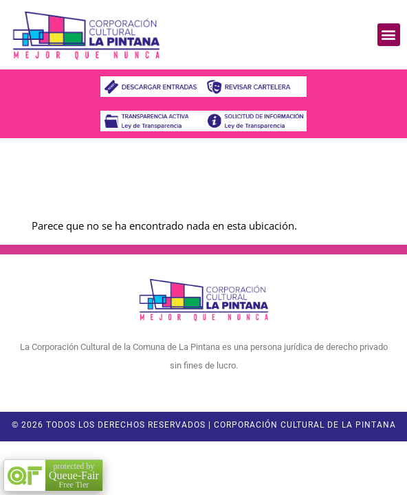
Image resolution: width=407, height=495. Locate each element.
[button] (388, 34)
